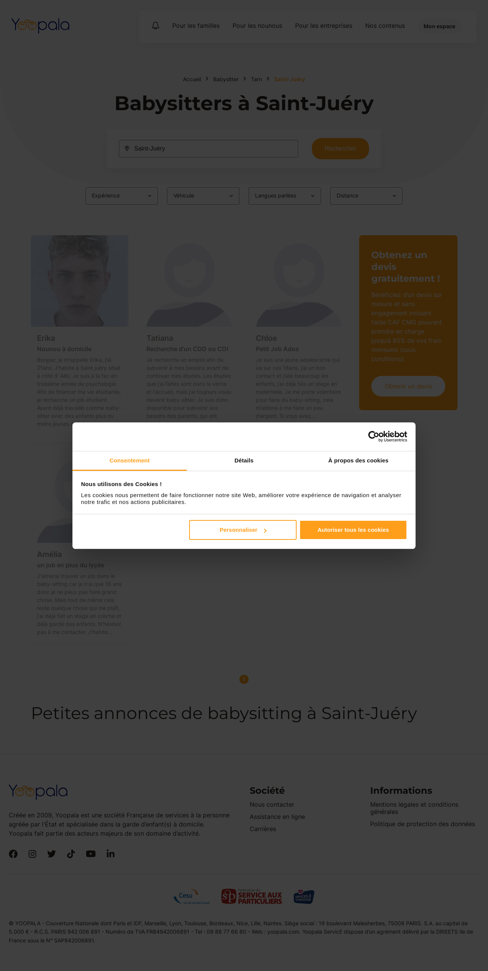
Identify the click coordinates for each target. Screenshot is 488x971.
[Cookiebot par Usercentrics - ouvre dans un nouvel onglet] (373, 436)
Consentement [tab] (129, 460)
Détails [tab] (244, 460)
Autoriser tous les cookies (353, 529)
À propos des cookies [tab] (358, 460)
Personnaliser (243, 529)
